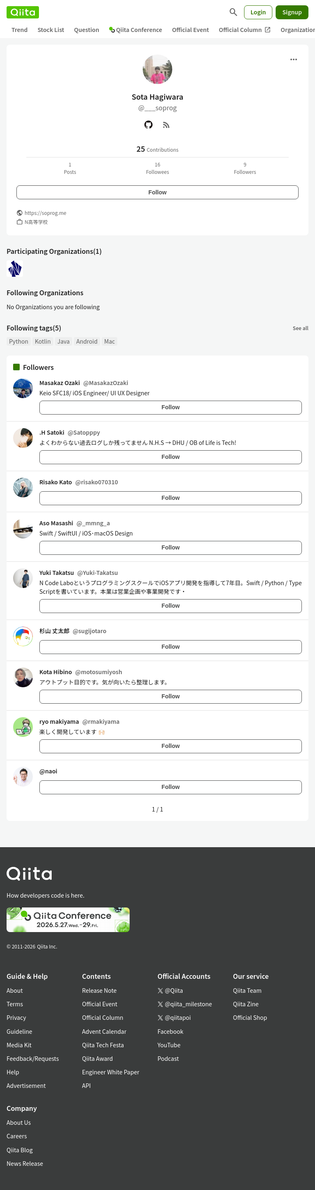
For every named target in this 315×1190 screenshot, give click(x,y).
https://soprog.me (45, 212)
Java (63, 341)
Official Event (190, 29)
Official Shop (250, 1017)
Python (18, 341)
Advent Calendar (104, 1031)
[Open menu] (293, 59)
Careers (17, 1136)
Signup (292, 12)
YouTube (169, 1045)
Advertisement (26, 1085)
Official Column (245, 29)
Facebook (170, 1031)
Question (86, 29)
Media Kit (19, 1045)
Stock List (50, 29)
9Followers (245, 168)
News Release (25, 1163)
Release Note (99, 990)
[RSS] (167, 125)
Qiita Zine (246, 1004)
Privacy (16, 1017)
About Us (19, 1122)
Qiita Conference (135, 29)
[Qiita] (23, 12)
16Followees (157, 168)
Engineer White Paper (110, 1072)
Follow (157, 192)
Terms (15, 1004)
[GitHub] (148, 125)
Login (258, 12)
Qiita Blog (20, 1150)
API (86, 1085)
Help (13, 1072)
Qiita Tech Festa (103, 1045)
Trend (19, 29)
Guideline (19, 1031)
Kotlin (43, 341)
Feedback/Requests (33, 1058)
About (15, 990)
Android (87, 341)
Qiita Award (97, 1058)
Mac (109, 341)
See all (300, 327)
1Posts (70, 168)
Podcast (168, 1058)
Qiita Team (247, 990)
